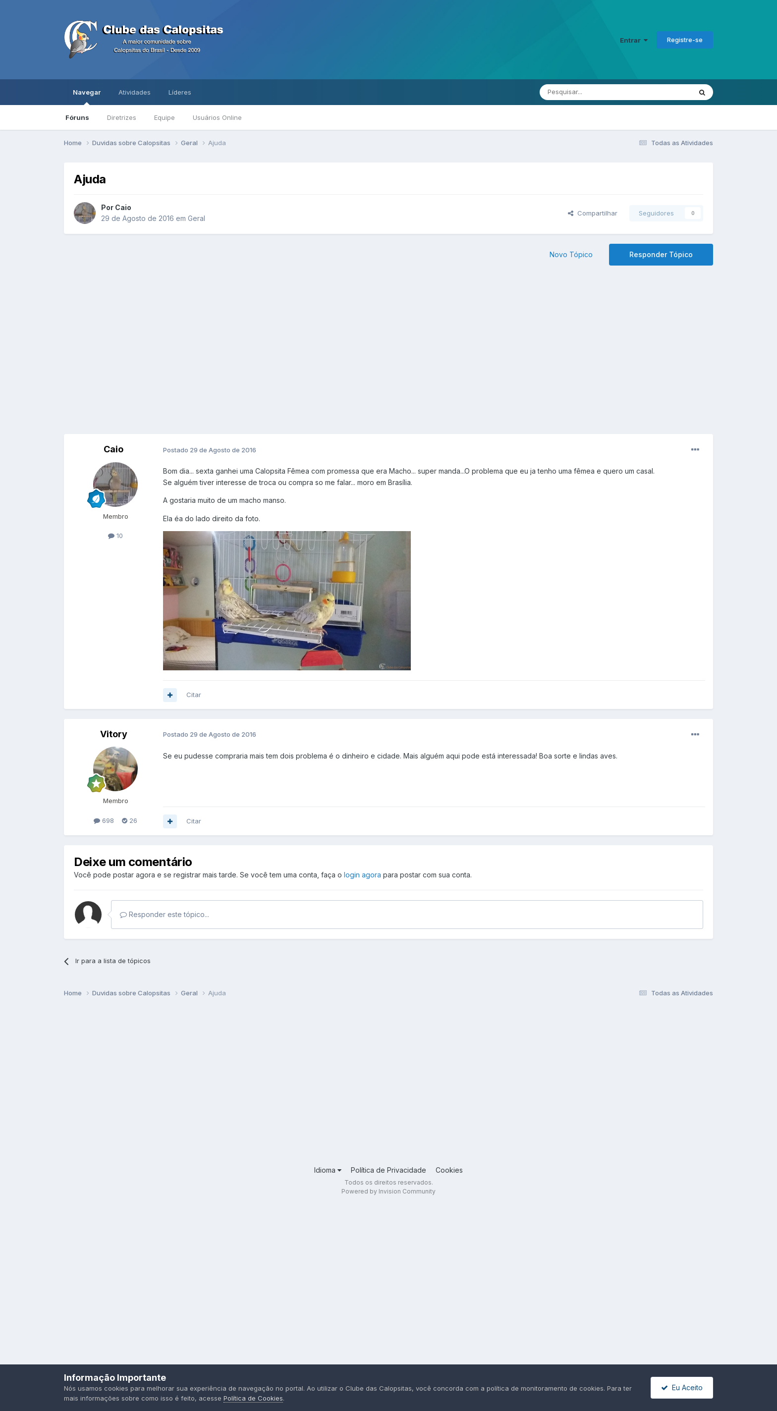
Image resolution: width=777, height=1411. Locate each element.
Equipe (164, 117)
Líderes (179, 92)
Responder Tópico (661, 254)
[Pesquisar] (588, 92)
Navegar (87, 96)
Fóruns (77, 117)
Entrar (634, 40)
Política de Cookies (253, 1398)
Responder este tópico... (164, 914)
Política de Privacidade (388, 1170)
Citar (193, 695)
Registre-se (685, 40)
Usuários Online (217, 117)
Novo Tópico (571, 254)
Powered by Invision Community (388, 1191)
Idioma (327, 1170)
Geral (196, 218)
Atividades (134, 92)
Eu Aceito (682, 1387)
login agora (362, 874)
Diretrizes (121, 117)
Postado (209, 450)
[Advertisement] (388, 354)
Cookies (449, 1170)
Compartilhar (592, 213)
